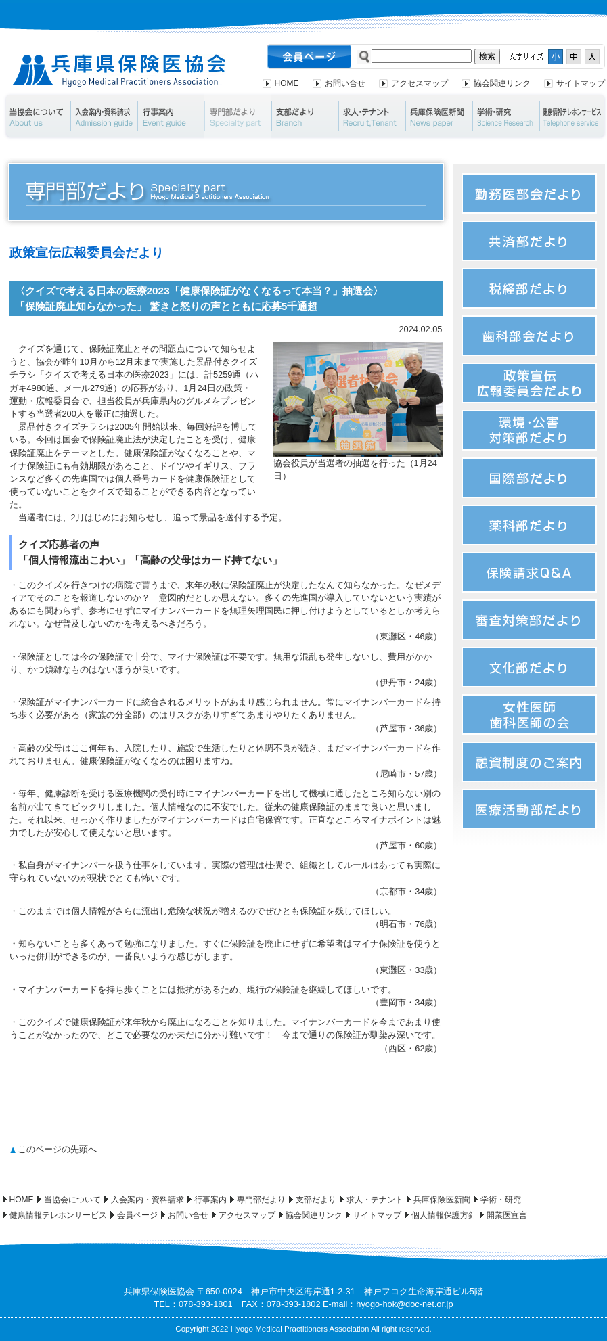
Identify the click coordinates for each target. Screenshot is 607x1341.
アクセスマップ (419, 83)
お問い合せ (345, 83)
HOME (287, 83)
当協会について (36, 116)
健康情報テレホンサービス (58, 1215)
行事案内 (170, 116)
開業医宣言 (507, 1215)
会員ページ (137, 1215)
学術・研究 (505, 116)
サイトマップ (580, 83)
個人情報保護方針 (443, 1215)
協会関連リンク (502, 83)
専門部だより (237, 116)
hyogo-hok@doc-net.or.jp (404, 1304)
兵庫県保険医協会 (119, 70)
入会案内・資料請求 (103, 116)
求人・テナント (371, 116)
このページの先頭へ (57, 1149)
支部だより (304, 116)
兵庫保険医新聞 (438, 116)
